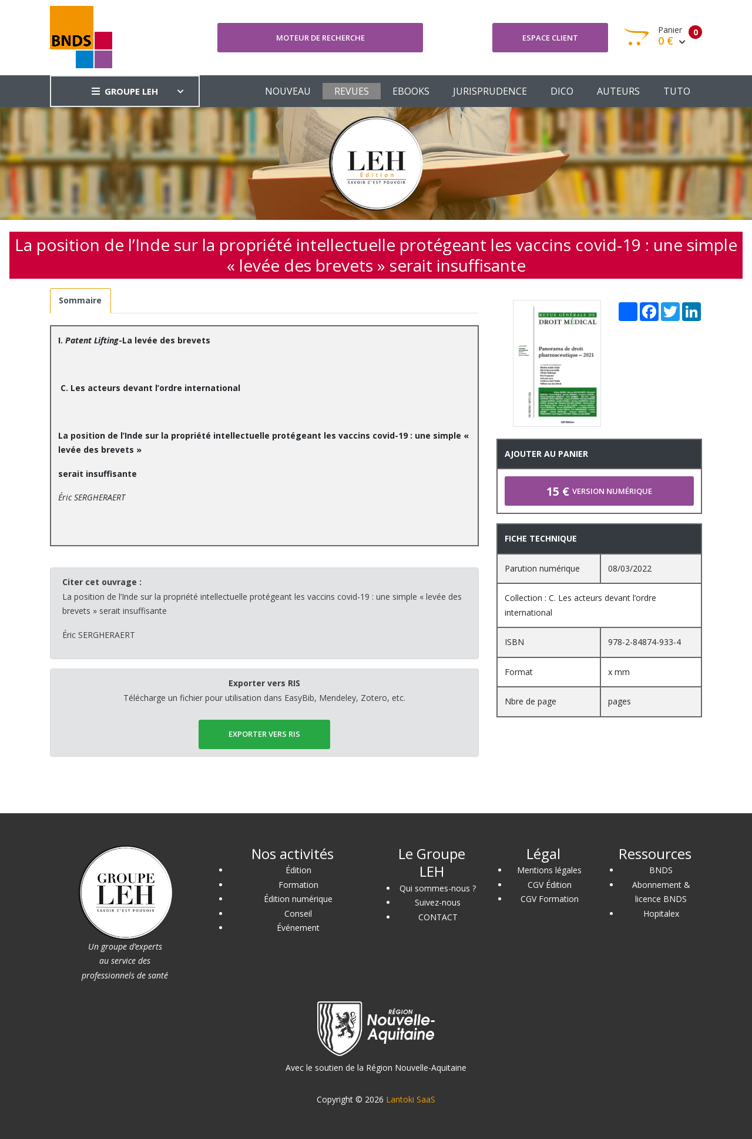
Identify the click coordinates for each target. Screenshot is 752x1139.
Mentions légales (549, 870)
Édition (298, 870)
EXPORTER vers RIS (264, 734)
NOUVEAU (288, 91)
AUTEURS (618, 91)
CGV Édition (550, 884)
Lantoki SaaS (410, 1099)
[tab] (80, 300)
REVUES (351, 91)
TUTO (676, 91)
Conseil (298, 913)
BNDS (661, 870)
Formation (298, 884)
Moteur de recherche (320, 37)
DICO (561, 91)
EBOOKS (410, 91)
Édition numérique (298, 898)
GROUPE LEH (125, 91)
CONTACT (438, 917)
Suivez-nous (438, 902)
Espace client (550, 37)
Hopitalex (661, 913)
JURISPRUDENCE (490, 91)
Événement (298, 927)
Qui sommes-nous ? (438, 888)
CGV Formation (550, 898)
